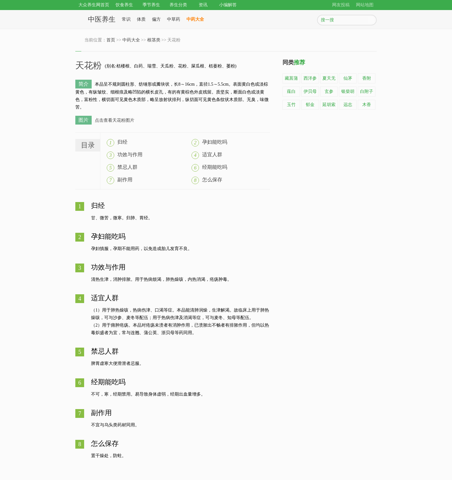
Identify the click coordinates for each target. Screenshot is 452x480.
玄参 (329, 91)
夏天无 (329, 78)
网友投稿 (341, 5)
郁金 (310, 104)
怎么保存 (212, 179)
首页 (110, 40)
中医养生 (102, 19)
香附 (366, 78)
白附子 (366, 91)
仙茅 (347, 78)
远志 (347, 104)
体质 (141, 19)
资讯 (203, 5)
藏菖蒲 (291, 78)
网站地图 (365, 5)
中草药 (173, 19)
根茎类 (153, 40)
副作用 (124, 179)
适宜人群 (212, 154)
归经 (122, 142)
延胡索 (329, 104)
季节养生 (151, 5)
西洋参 (310, 78)
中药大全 (195, 19)
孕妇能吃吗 (214, 142)
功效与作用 (130, 154)
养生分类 (178, 5)
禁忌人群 (127, 167)
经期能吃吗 (214, 167)
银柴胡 (347, 91)
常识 (126, 19)
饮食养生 (124, 5)
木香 (366, 104)
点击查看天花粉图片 (114, 120)
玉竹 (291, 104)
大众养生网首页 (93, 5)
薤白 (291, 91)
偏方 (156, 19)
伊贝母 (310, 91)
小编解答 (228, 5)
